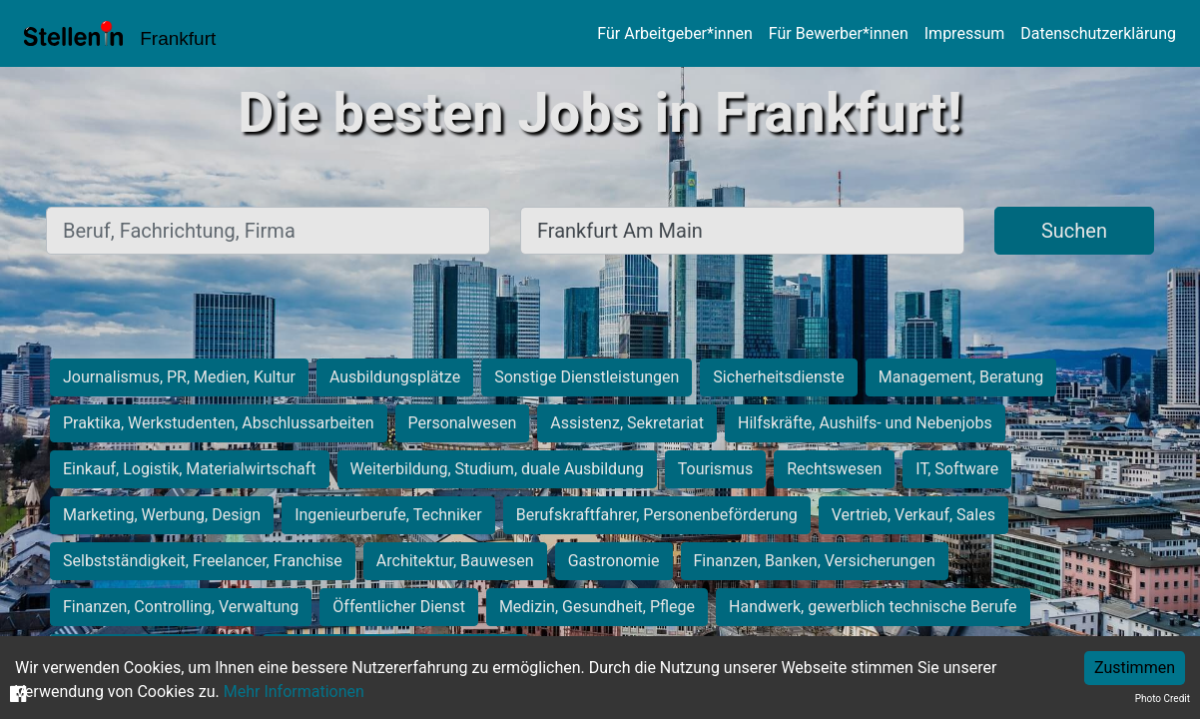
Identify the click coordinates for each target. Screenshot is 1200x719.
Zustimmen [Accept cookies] (1134, 667)
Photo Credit (1162, 698)
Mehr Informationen (294, 691)
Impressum (964, 33)
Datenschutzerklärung (1098, 33)
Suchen (1074, 231)
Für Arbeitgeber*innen (674, 33)
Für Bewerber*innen (838, 33)
